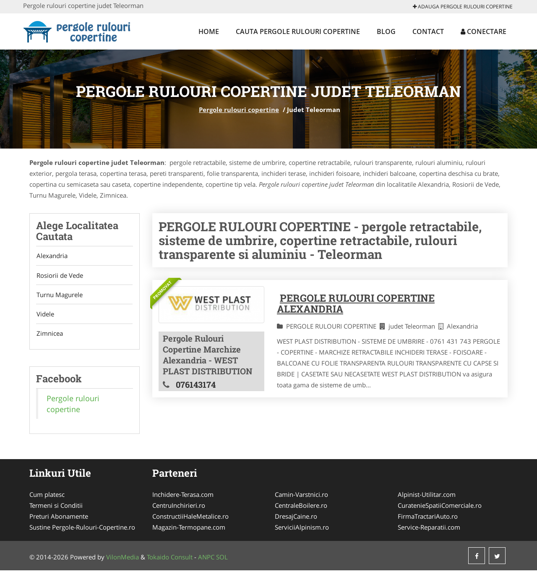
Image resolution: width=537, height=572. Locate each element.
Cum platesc (47, 496)
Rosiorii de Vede (59, 276)
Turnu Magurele (59, 295)
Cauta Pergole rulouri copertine (298, 31)
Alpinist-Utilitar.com (427, 496)
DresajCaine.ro (296, 518)
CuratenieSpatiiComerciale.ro (440, 507)
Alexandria (51, 256)
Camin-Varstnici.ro (301, 496)
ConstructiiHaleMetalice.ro (190, 518)
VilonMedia (122, 558)
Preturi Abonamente (58, 518)
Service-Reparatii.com (429, 529)
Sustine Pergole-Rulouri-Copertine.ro (82, 529)
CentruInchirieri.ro (178, 507)
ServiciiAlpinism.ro (302, 529)
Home (208, 31)
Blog (386, 31)
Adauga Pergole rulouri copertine (463, 6)
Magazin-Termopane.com (188, 529)
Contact (428, 31)
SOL (222, 558)
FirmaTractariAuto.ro (428, 518)
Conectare (483, 31)
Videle (45, 315)
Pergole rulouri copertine (239, 109)
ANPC (206, 558)
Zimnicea (49, 335)
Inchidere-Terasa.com (183, 496)
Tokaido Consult (170, 558)
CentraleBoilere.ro (301, 507)
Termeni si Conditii (56, 507)
